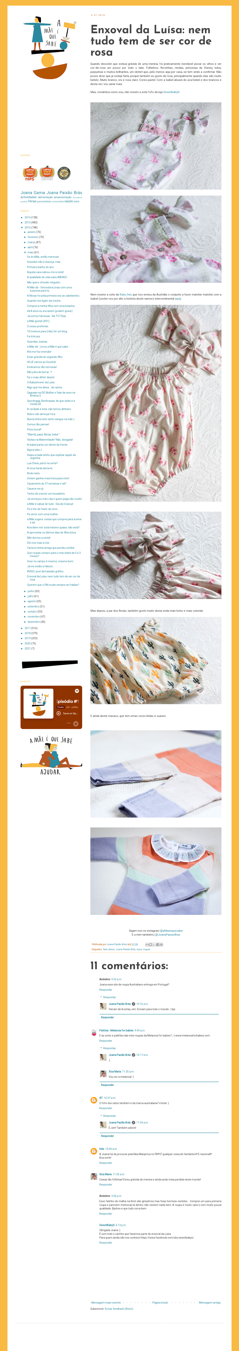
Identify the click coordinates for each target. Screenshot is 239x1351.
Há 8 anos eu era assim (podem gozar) (50, 310)
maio (31, 252)
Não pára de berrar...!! (39, 372)
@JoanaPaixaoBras (167, 934)
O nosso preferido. (38, 326)
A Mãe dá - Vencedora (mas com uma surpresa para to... (49, 289)
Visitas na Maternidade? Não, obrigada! (50, 439)
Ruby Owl (125, 294)
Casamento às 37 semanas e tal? (46, 483)
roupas (146, 949)
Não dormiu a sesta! (38, 537)
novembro (34, 616)
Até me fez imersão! (39, 351)
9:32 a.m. (116, 979)
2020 (28, 643)
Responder (105, 989)
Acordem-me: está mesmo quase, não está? (53, 527)
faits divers (109, 949)
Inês (101, 1148)
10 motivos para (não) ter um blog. (47, 331)
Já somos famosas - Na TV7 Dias (46, 316)
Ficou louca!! (34, 429)
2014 (28, 217)
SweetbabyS (171, 92)
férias (32, 201)
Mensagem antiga (210, 1302)
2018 (28, 633)
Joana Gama (33, 192)
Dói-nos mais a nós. (38, 542)
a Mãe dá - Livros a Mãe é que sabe (47, 346)
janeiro (32, 231)
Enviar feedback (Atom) (119, 1308)
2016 (28, 227)
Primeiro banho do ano (40, 267)
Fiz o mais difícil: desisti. (41, 377)
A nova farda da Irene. (40, 468)
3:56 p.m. (116, 1195)
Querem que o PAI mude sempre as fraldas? (53, 584)
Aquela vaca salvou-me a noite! (45, 272)
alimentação (45, 197)
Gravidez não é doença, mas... (44, 261)
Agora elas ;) (34, 449)
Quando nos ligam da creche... (44, 300)
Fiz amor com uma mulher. (42, 514)
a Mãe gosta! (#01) (38, 321)
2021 (28, 648)
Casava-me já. (35, 488)
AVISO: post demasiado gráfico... (46, 571)
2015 (28, 222)
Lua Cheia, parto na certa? (42, 463)
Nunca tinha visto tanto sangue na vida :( (51, 419)
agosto (32, 601)
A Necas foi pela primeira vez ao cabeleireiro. (53, 295)
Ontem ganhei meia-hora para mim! (48, 478)
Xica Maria (115, 1071)
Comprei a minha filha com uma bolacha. (51, 305)
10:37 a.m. (110, 1097)
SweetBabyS (107, 1225)
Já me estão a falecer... (40, 566)
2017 (28, 628)
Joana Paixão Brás (126, 949)
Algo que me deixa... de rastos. (45, 387)
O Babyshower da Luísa (41, 382)
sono (76, 201)
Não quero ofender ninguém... (44, 282)
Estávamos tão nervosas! (42, 367)
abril (30, 247)
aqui (177, 298)
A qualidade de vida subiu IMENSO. (47, 277)
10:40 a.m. (111, 1148)
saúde (68, 201)
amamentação (63, 197)
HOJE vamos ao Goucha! (41, 361)
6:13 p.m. (121, 1225)
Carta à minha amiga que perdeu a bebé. (51, 547)
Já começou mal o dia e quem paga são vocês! (54, 498)
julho (31, 596)
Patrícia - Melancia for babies (116, 1030)
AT (101, 1097)
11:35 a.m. (128, 1071)
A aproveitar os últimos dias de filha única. (51, 532)
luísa (139, 949)
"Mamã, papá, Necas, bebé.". (43, 434)
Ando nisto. (33, 473)
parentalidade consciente (50, 201)
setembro (34, 606)
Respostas (109, 997)
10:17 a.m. (142, 1054)
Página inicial (160, 1302)
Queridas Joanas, (37, 341)
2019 (28, 638)
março (32, 242)
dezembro (34, 621)
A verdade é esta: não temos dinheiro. (49, 409)
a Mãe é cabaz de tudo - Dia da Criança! (50, 503)
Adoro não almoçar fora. (41, 414)
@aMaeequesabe (171, 930)
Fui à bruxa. (33, 336)
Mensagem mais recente (106, 1302)
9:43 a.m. (140, 1030)
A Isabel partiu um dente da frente (47, 444)
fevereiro (33, 237)
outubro (33, 611)
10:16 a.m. (142, 1003)
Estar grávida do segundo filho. (45, 356)
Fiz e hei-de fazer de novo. (42, 508)
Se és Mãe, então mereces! (43, 256)
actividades (29, 197)
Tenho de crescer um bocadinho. (46, 493)
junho (31, 591)
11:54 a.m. (142, 1122)
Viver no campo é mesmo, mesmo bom (50, 561)
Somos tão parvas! (38, 424)
